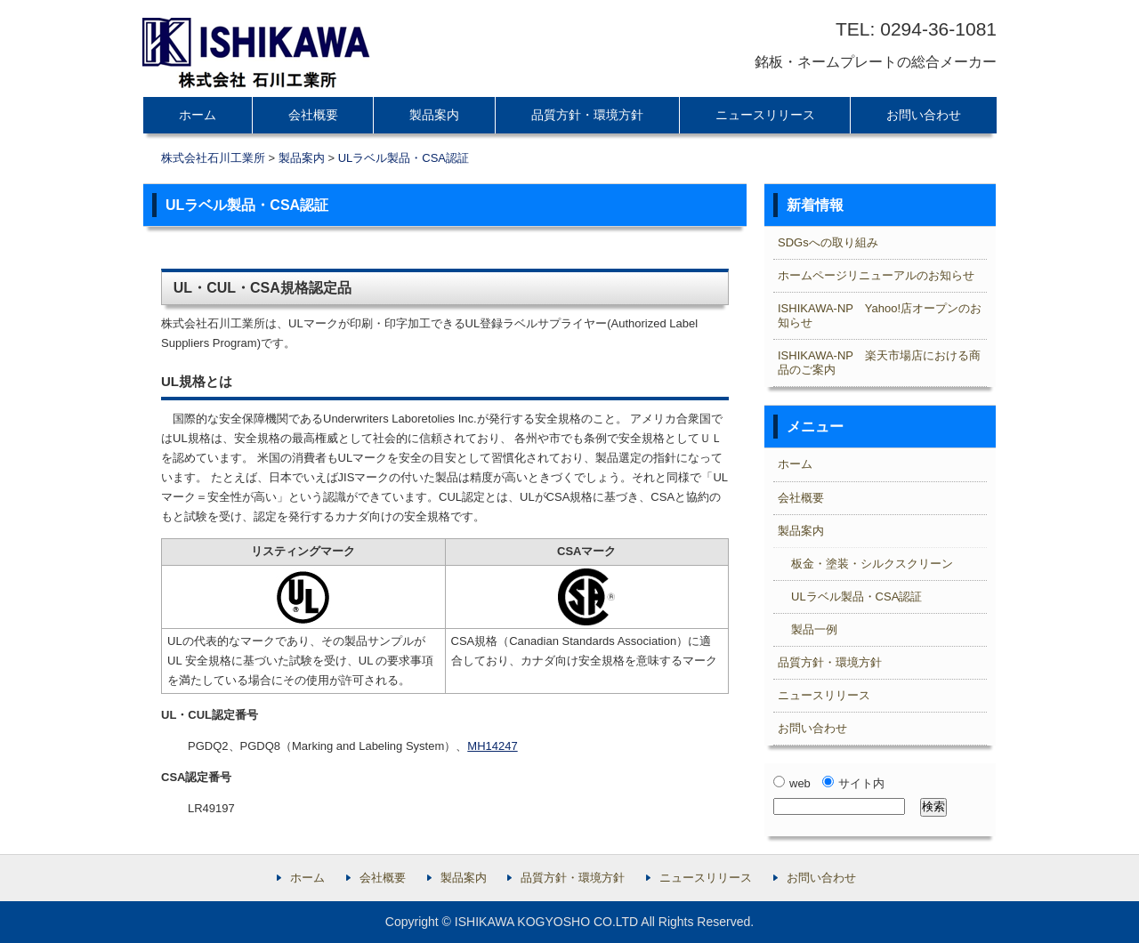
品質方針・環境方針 (587, 115)
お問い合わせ (923, 115)
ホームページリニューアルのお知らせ (876, 275)
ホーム (197, 115)
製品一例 (814, 629)
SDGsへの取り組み (828, 242)
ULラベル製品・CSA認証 (403, 158)
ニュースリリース (765, 115)
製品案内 (434, 115)
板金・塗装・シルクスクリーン (872, 563)
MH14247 (492, 746)
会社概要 (313, 115)
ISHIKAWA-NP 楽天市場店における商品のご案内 (879, 362)
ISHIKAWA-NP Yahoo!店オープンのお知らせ (879, 315)
